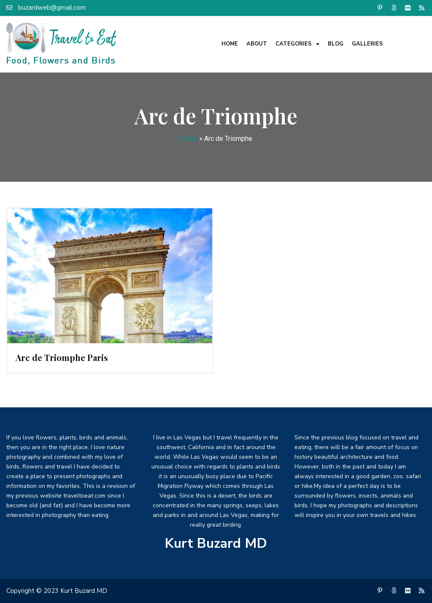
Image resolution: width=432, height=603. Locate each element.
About (256, 44)
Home (229, 44)
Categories (297, 44)
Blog (335, 44)
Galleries (367, 44)
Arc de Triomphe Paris (62, 357)
